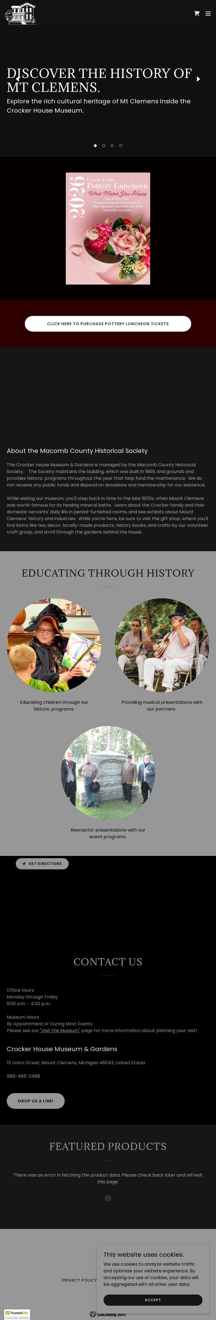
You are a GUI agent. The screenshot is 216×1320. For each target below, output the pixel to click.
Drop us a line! (35, 1101)
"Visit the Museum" (59, 1030)
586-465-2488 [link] (23, 1076)
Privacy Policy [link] (79, 1280)
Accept (153, 1299)
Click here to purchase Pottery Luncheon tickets (108, 324)
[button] (95, 145)
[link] (20, 13)
